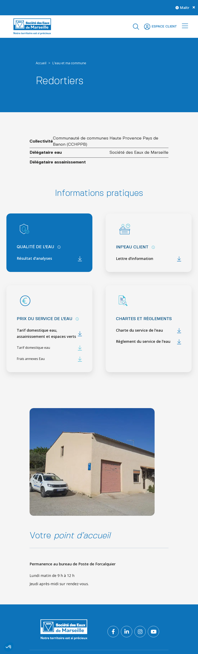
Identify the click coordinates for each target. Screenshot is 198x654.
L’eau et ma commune (69, 63)
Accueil (41, 63)
